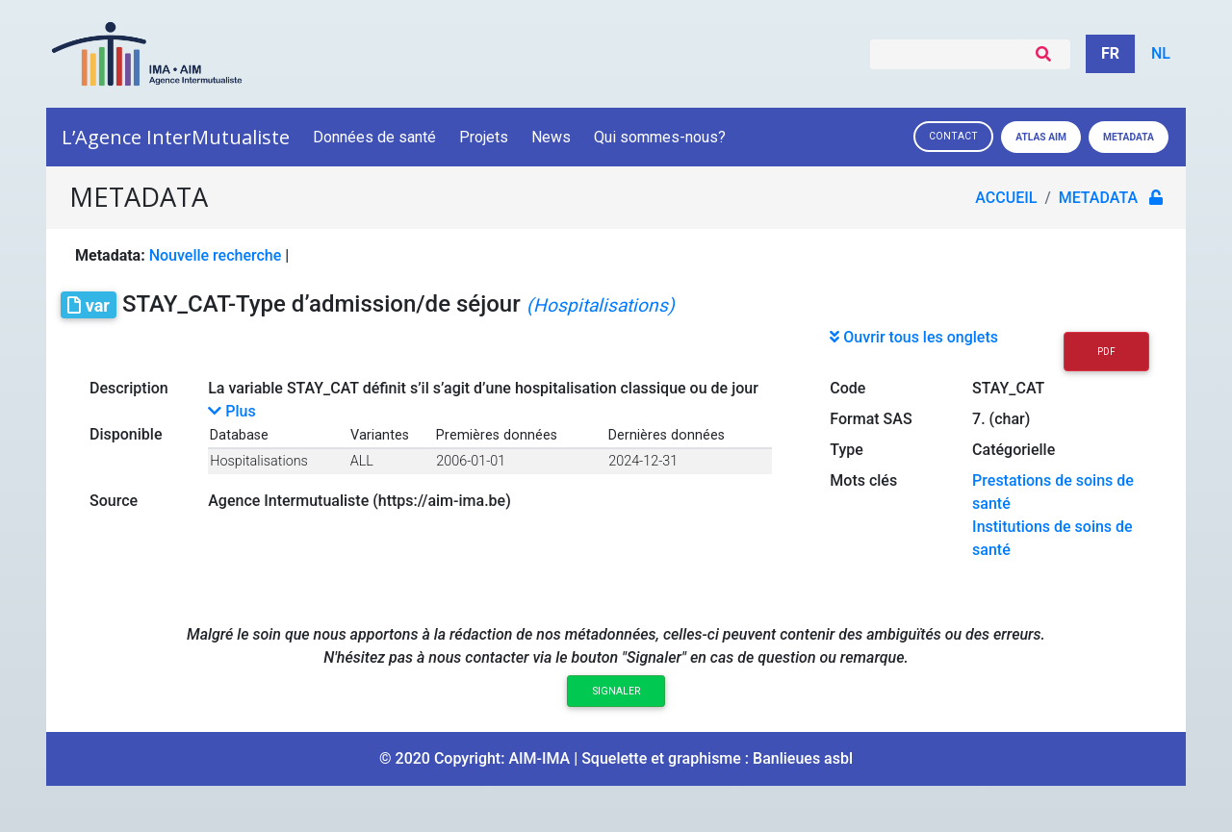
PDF (1106, 351)
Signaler (616, 691)
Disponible (126, 434)
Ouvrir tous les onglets (914, 337)
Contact (953, 136)
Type (846, 450)
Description (129, 388)
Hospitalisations (259, 461)
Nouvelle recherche (215, 255)
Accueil (1006, 198)
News (551, 137)
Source (114, 501)
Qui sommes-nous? (661, 137)
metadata (1098, 198)
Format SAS (870, 419)
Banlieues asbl (803, 758)
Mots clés (863, 480)
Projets (483, 137)
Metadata (1128, 137)
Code (847, 388)
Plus (231, 411)
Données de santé (374, 137)
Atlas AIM (1040, 137)
